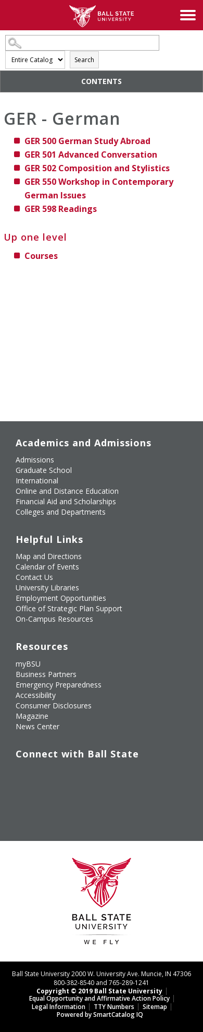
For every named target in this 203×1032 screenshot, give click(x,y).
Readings (60, 209)
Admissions (35, 460)
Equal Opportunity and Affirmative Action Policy (99, 998)
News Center (37, 726)
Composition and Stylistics (97, 168)
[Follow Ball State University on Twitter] (44, 775)
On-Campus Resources (54, 619)
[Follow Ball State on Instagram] (91, 775)
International (37, 480)
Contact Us (34, 577)
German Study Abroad (87, 141)
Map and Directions (49, 556)
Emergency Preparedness (59, 685)
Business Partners (46, 674)
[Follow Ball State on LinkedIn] (20, 799)
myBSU (28, 664)
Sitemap (155, 1006)
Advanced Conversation (90, 154)
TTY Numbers (114, 1006)
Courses (41, 256)
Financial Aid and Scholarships (66, 501)
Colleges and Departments (61, 512)
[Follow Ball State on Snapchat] (44, 799)
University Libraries (47, 587)
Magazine (32, 716)
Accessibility (36, 695)
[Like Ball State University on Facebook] (20, 775)
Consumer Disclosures (54, 705)
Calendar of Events (47, 567)
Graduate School (44, 470)
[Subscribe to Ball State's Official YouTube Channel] (68, 775)
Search (84, 59)
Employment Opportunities (61, 598)
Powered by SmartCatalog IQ (100, 1014)
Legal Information (58, 1006)
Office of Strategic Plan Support (69, 608)
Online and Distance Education (67, 491)
